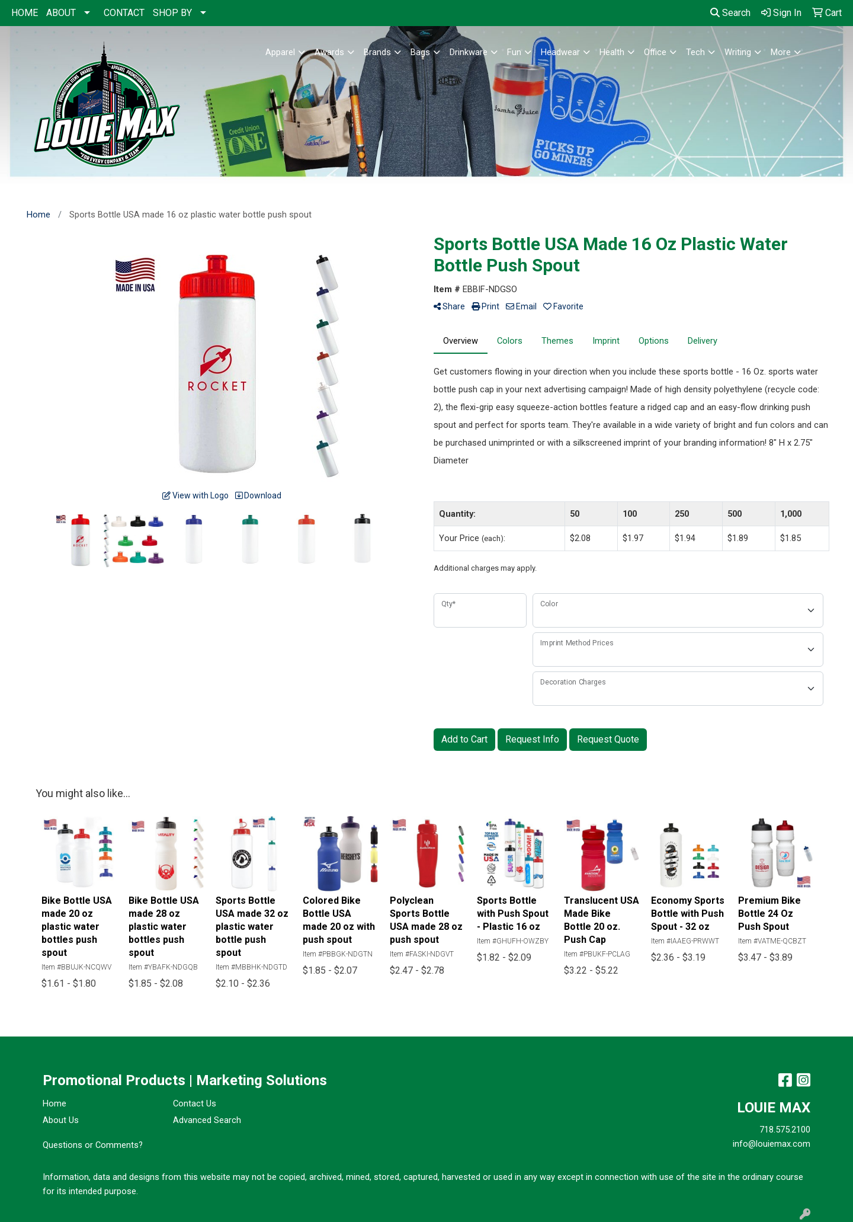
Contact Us (194, 1103)
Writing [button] (737, 52)
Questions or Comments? (93, 1145)
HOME (24, 12)
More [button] (781, 52)
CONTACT (124, 12)
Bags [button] (420, 52)
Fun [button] (514, 52)
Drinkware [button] (469, 52)
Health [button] (611, 52)
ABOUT (61, 12)
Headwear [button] (560, 52)
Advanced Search (207, 1120)
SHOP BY (172, 12)
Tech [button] (695, 52)
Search (730, 12)
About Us (61, 1120)
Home (54, 1103)
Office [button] (655, 52)
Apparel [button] (280, 52)
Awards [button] (329, 52)
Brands (377, 52)
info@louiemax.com (771, 1143)
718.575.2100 (784, 1129)
